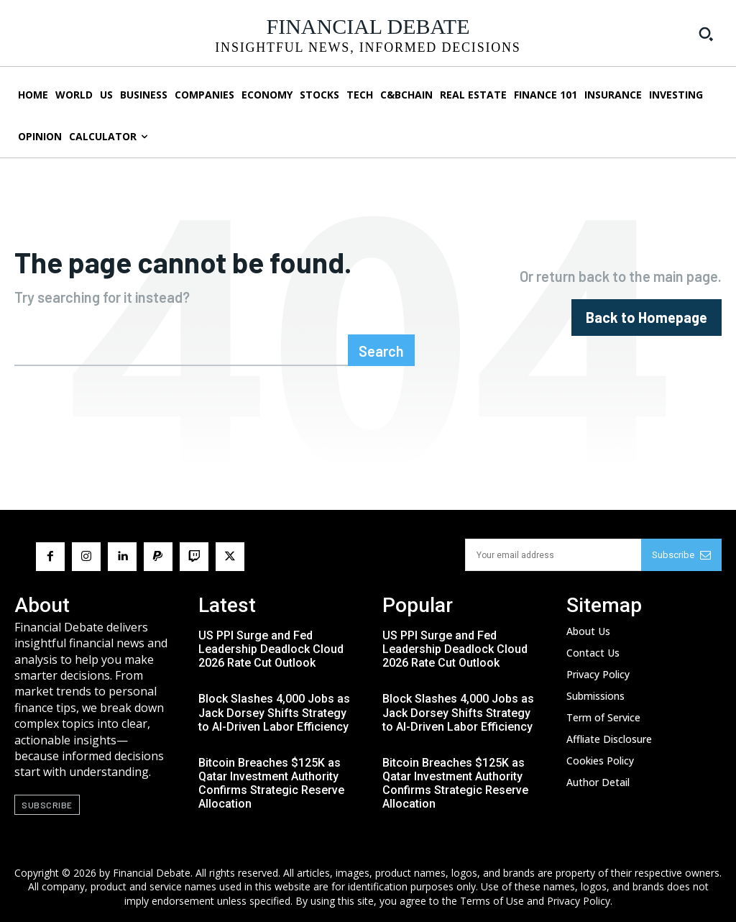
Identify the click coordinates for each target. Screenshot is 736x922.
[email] (553, 555)
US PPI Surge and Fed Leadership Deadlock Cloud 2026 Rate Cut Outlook (271, 649)
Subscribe (681, 554)
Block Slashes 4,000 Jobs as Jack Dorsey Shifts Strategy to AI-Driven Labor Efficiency (274, 712)
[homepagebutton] (646, 317)
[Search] (381, 350)
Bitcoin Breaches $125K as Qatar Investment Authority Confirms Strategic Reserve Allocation (271, 783)
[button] (706, 34)
